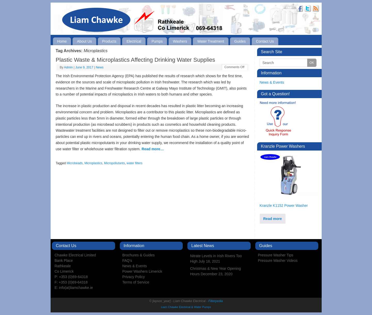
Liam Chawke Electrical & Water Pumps (186, 307)
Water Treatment (210, 41)
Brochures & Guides (138, 255)
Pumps (157, 41)
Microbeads (75, 163)
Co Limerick (64, 271)
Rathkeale (62, 266)
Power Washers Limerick (142, 271)
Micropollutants (114, 163)
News (100, 67)
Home (62, 41)
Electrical (133, 41)
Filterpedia (215, 301)
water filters (134, 163)
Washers (180, 41)
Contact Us (265, 41)
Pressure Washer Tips (275, 255)
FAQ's (127, 260)
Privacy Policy (133, 277)
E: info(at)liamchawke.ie (73, 288)
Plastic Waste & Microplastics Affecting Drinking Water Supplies (135, 60)
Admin (68, 67)
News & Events (272, 82)
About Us (84, 41)
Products (109, 41)
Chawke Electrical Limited (75, 255)
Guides (240, 41)
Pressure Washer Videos (278, 260)
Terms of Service (135, 282)
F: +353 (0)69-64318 (71, 282)
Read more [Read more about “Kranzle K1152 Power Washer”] (272, 219)
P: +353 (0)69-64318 (71, 277)
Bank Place (63, 260)
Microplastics (93, 163)
